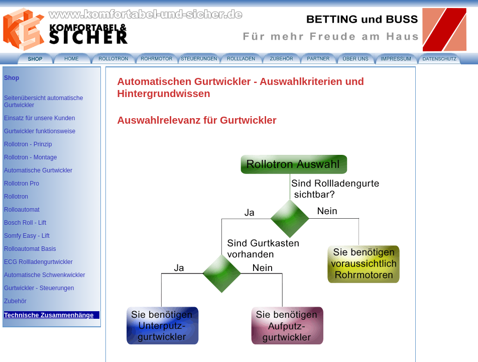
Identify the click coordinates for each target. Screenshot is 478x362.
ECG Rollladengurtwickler (38, 261)
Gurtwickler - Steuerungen (39, 288)
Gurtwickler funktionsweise (39, 131)
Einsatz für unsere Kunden (39, 118)
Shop (11, 77)
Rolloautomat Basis (30, 248)
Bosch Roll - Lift (25, 222)
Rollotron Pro (21, 183)
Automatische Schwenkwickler (44, 275)
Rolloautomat (22, 209)
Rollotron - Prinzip (28, 144)
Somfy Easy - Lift (27, 235)
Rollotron (16, 196)
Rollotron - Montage (30, 157)
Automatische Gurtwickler (38, 170)
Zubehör (15, 301)
